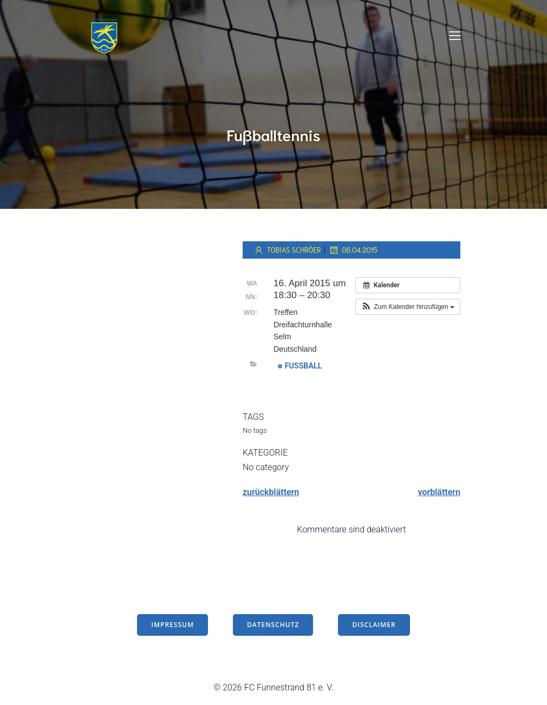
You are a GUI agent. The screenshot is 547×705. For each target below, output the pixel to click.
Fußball (300, 365)
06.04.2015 (352, 250)
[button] (408, 306)
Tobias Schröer (287, 250)
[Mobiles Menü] (455, 35)
